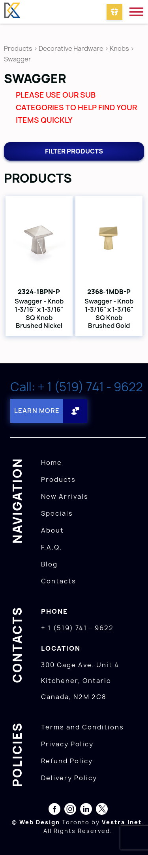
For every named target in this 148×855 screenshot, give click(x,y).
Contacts (58, 581)
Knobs (119, 48)
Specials (57, 513)
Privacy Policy (67, 744)
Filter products (74, 151)
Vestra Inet (122, 822)
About (52, 530)
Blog (49, 564)
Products (18, 48)
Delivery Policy (69, 778)
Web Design (39, 822)
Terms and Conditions (82, 727)
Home (51, 462)
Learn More (37, 410)
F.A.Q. (51, 547)
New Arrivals (64, 496)
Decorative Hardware (71, 48)
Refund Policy (67, 761)
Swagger (17, 59)
